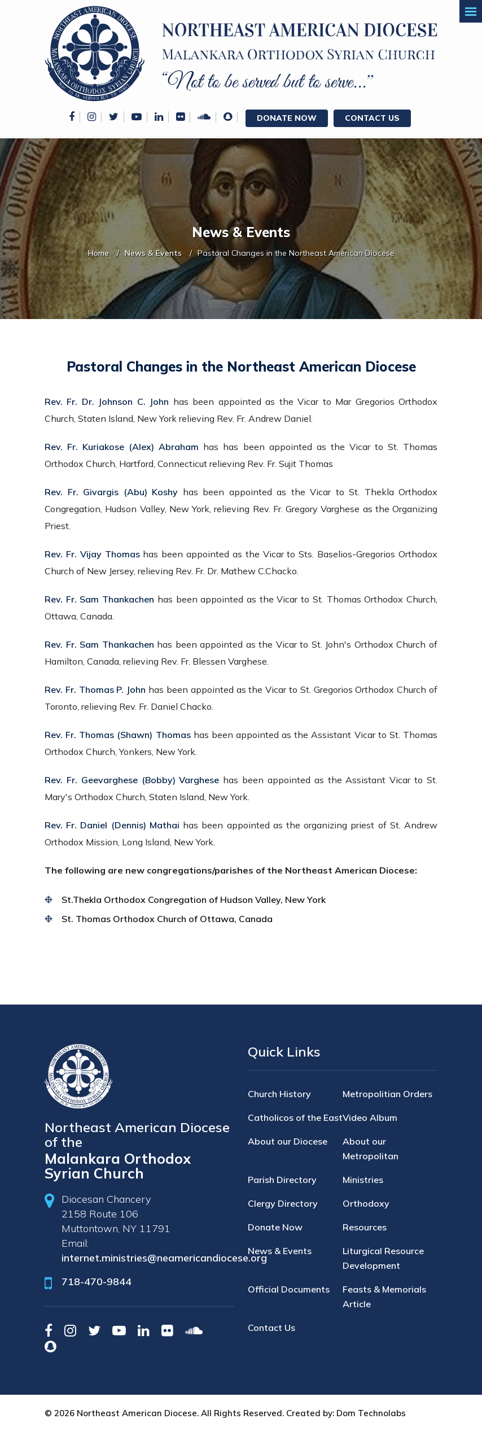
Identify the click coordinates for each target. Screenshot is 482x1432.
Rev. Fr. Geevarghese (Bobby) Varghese (132, 779)
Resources (365, 1227)
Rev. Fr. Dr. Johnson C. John (107, 401)
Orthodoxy (366, 1203)
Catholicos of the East (295, 1117)
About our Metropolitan (370, 1149)
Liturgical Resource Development (383, 1258)
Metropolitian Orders (387, 1093)
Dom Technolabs (371, 1413)
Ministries (363, 1179)
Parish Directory (282, 1179)
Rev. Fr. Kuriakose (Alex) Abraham (122, 446)
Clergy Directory (283, 1203)
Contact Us (372, 118)
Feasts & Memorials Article (384, 1296)
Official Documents (289, 1289)
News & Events (153, 253)
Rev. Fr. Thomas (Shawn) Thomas (118, 734)
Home (98, 253)
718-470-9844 (97, 1281)
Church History (279, 1093)
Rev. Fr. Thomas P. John (95, 689)
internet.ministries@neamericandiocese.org (164, 1257)
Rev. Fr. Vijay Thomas (92, 554)
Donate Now (287, 118)
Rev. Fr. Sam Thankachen (99, 599)
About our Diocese (287, 1141)
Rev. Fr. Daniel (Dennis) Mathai (112, 825)
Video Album (370, 1117)
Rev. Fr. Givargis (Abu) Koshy (111, 491)
